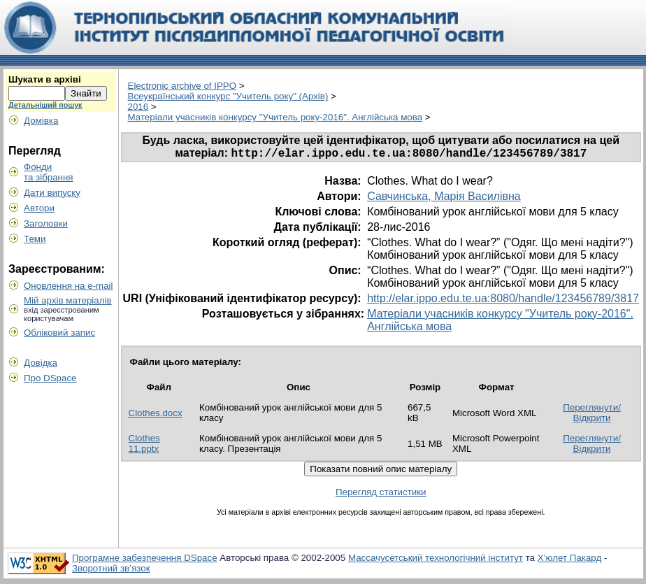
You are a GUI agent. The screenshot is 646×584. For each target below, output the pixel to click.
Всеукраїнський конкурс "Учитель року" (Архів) (228, 96)
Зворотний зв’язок (111, 570)
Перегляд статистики (381, 494)
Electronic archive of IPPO (182, 85)
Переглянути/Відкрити (592, 414)
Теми (34, 239)
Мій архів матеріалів (68, 300)
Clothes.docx (155, 415)
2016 (138, 106)
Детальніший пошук (45, 105)
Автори (39, 208)
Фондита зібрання (48, 172)
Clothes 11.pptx (144, 445)
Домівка (41, 120)
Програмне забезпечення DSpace (144, 560)
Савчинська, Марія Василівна (444, 198)
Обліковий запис (59, 332)
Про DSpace (50, 378)
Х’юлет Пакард (570, 560)
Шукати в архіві (44, 79)
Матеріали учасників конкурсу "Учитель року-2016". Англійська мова (275, 117)
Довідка (40, 362)
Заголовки (46, 223)
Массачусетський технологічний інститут (435, 560)
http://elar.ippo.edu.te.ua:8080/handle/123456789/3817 (503, 300)
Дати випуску (52, 192)
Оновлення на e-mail (68, 285)
